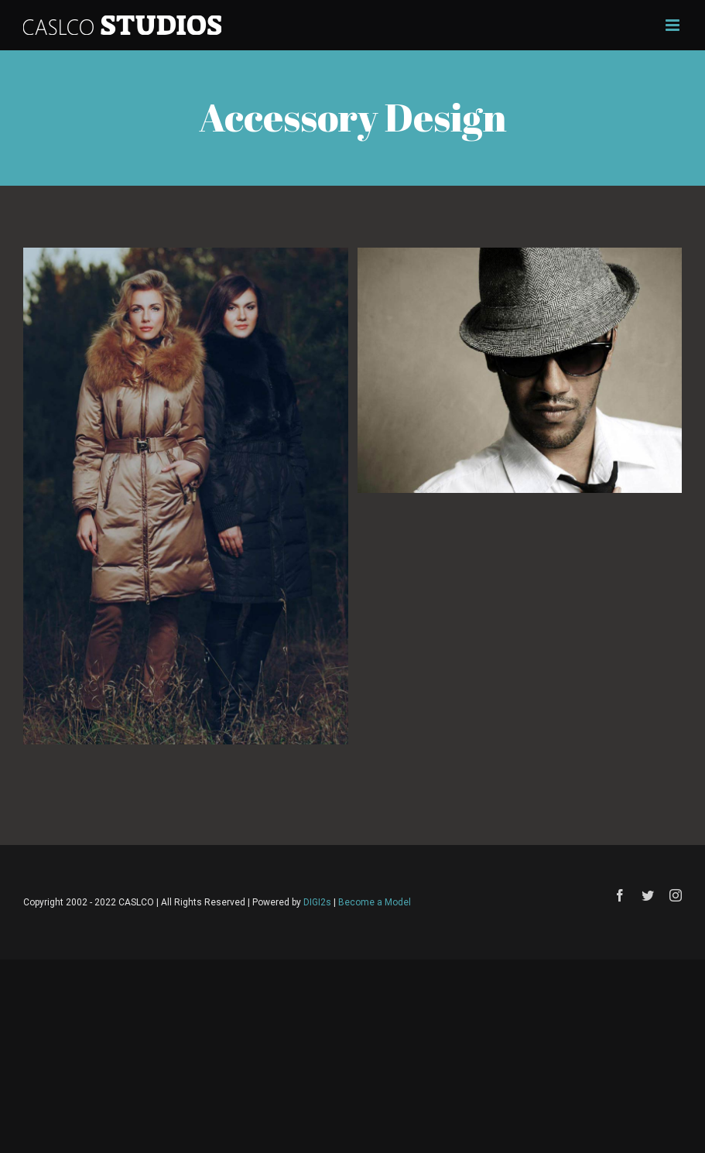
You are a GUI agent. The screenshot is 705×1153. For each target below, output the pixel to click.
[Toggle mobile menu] (674, 25)
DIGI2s (317, 902)
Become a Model (374, 902)
